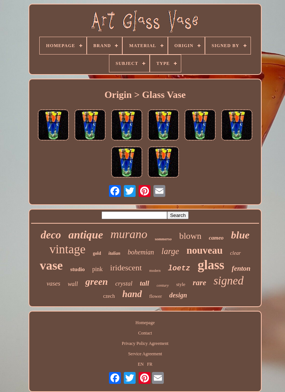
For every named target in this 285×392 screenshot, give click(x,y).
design (178, 295)
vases (53, 283)
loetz (179, 268)
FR (150, 364)
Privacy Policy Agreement (145, 343)
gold (97, 253)
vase (51, 265)
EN (141, 364)
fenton (241, 268)
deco (51, 235)
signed (228, 280)
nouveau (204, 250)
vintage (67, 249)
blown (190, 236)
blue (240, 235)
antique (86, 234)
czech (109, 296)
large (170, 251)
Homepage (145, 322)
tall (144, 283)
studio (77, 269)
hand (132, 294)
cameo (216, 238)
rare (199, 282)
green (96, 281)
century (163, 285)
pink (97, 269)
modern (155, 271)
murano (129, 234)
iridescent (126, 267)
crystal (123, 283)
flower (155, 296)
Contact (145, 333)
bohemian (141, 252)
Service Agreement (145, 353)
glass (211, 265)
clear (235, 253)
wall (73, 284)
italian (114, 253)
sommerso (163, 239)
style (181, 284)
